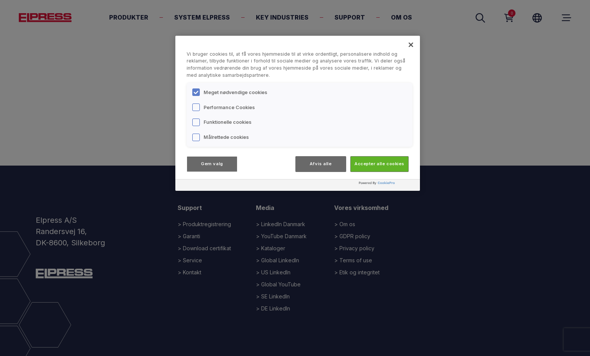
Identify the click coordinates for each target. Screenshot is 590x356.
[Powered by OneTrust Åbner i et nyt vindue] (387, 186)
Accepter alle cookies (379, 163)
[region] (297, 113)
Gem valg (212, 163)
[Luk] (411, 45)
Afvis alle (321, 163)
